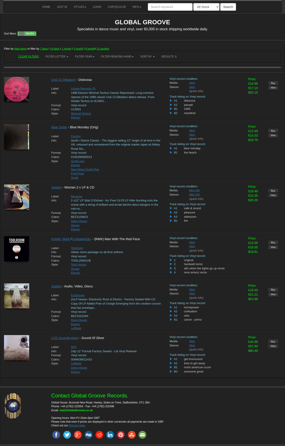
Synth (74, 177)
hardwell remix (193, 264)
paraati (188, 104)
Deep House (79, 221)
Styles (80, 6)
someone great (193, 371)
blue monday (192, 148)
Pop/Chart (77, 173)
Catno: (55, 109)
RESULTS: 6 (169, 56)
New (192, 82)
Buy (273, 83)
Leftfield (76, 328)
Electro (75, 117)
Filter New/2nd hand (117, 56)
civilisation (190, 311)
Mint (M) (194, 190)
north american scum (197, 367)
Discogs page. (77, 425)
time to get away (194, 363)
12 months (103, 48)
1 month (66, 48)
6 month (90, 48)
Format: (56, 105)
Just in (62, 6)
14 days (54, 48)
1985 (187, 108)
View (273, 87)
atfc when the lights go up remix (204, 268)
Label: (55, 88)
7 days (44, 48)
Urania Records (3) (83, 88)
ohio (186, 315)
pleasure (189, 212)
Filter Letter (56, 56)
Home (46, 6)
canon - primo (193, 319)
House (75, 225)
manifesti (189, 113)
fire (186, 220)
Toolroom (77, 248)
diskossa (189, 100)
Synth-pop (77, 161)
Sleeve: (174, 87)
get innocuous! (193, 359)
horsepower (191, 307)
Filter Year (84, 56)
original (188, 260)
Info (136, 6)
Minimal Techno (81, 113)
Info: (54, 92)
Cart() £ (117, 6)
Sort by (147, 56)
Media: (173, 82)
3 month (78, 48)
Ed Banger (78, 295)
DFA (74, 347)
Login (97, 6)
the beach (190, 152)
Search (228, 7)
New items (20, 48)
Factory (76, 136)
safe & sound (192, 208)
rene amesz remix (195, 272)
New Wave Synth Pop (85, 169)
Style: (55, 113)
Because (76, 196)
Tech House (78, 264)
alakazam (190, 216)
